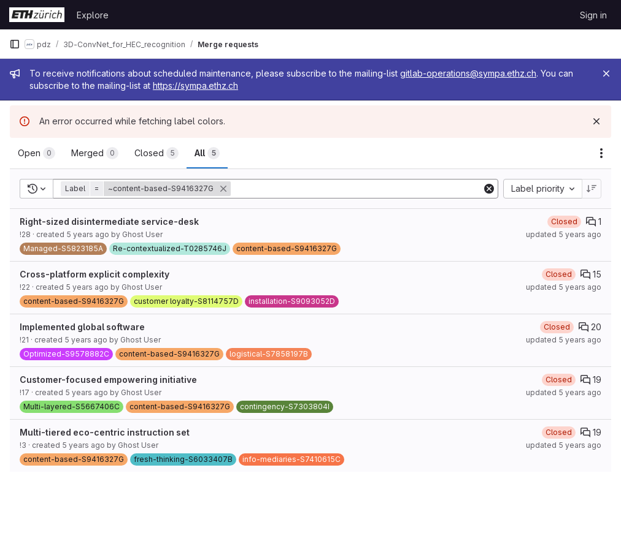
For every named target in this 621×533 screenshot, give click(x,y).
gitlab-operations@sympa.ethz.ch (468, 73)
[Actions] (601, 153)
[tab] (36, 153)
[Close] (606, 73)
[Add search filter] (357, 189)
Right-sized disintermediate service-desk (109, 221)
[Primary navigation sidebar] (15, 44)
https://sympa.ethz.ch (195, 85)
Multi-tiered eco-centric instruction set (105, 432)
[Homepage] (37, 15)
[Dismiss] (596, 121)
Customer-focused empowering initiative (108, 379)
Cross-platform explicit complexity (94, 274)
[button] (147, 189)
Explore (93, 15)
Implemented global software (82, 327)
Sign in (593, 15)
